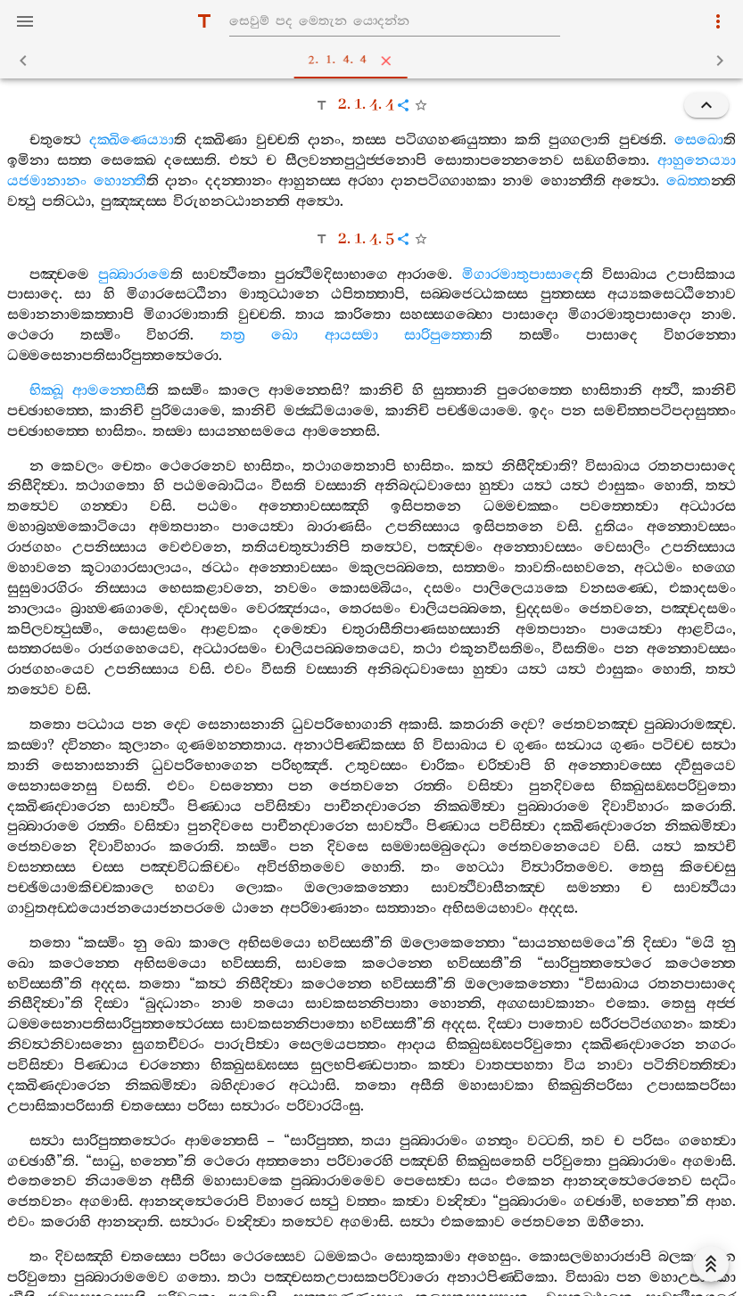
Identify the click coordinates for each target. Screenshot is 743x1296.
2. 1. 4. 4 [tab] (375, 60)
